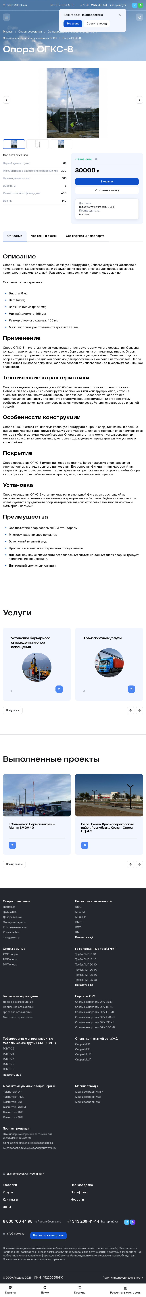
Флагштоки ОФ (12, 1092)
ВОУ (78, 927)
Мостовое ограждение (18, 1017)
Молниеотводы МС (87, 1102)
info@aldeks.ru (15, 1234)
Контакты (10, 1199)
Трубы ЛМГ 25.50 (86, 980)
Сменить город (97, 23)
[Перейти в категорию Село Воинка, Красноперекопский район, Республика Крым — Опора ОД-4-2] (84, 845)
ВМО (78, 907)
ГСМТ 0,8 (8, 1064)
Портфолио (79, 1192)
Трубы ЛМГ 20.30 (86, 964)
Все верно (72, 23)
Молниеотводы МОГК (89, 1092)
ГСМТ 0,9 (8, 1069)
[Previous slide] (6, 100)
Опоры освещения (30, 32)
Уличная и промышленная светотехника (28, 1143)
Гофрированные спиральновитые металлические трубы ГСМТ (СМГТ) (29, 1041)
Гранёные (9, 907)
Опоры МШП (83, 1059)
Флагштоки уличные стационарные (29, 1086)
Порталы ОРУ (85, 996)
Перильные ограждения (18, 1007)
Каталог (10, 1290)
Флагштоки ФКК (13, 1097)
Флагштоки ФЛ (12, 1102)
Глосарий (10, 1185)
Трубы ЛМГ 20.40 (86, 970)
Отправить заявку (107, 190)
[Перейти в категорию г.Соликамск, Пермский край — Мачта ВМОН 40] (12, 845)
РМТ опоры (10, 964)
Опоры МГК (82, 1044)
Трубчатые (10, 912)
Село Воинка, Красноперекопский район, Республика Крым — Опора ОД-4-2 (107, 827)
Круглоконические (15, 927)
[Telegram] (134, 5)
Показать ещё (84, 937)
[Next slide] (139, 100)
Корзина (79, 1290)
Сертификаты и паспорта (85, 236)
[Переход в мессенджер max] (132, 1222)
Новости (77, 1199)
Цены (7, 1207)
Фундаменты (11, 937)
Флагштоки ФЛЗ (13, 1112)
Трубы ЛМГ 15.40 (85, 959)
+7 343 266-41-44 (93, 5)
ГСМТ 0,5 (8, 1048)
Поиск (45, 1290)
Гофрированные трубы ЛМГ (95, 949)
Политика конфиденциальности (123, 1278)
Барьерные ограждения (21, 996)
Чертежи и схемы (44, 236)
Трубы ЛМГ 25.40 (86, 975)
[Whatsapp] (140, 5)
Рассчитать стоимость (48, 1235)
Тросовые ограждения (17, 1012)
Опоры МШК (83, 1054)
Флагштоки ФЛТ (13, 1117)
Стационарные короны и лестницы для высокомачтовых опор (27, 1136)
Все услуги (13, 710)
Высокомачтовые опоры (93, 901)
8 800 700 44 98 (62, 5)
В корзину (107, 181)
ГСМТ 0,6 (8, 1054)
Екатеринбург (117, 5)
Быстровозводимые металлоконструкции (29, 1148)
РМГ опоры (10, 959)
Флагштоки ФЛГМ (14, 1107)
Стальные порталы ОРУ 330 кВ (94, 1022)
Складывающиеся (14, 922)
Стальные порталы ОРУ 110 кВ (94, 1007)
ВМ (77, 932)
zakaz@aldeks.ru (17, 5)
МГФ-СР (80, 917)
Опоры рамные (14, 949)
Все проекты (14, 864)
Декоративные (12, 917)
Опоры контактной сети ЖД (96, 1038)
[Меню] (6, 17)
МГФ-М (80, 912)
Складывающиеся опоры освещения (71, 32)
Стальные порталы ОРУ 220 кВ (95, 1017)
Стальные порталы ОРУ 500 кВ (95, 1027)
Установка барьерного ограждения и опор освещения (30, 642)
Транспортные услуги (102, 638)
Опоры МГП (82, 1049)
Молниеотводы (86, 1086)
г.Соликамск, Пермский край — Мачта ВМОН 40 (32, 825)
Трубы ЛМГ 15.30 (85, 954)
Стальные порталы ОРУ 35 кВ (94, 1002)
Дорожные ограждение (18, 1002)
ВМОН (79, 922)
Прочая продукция (16, 1128)
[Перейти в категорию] (59, 689)
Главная (8, 32)
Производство (82, 1185)
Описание (14, 236)
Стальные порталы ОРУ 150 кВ (94, 1012)
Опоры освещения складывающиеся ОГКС (30, 38)
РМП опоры (10, 954)
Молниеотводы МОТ (88, 1097)
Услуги (8, 1192)
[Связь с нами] (139, 17)
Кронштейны (11, 932)
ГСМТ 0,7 (8, 1059)
